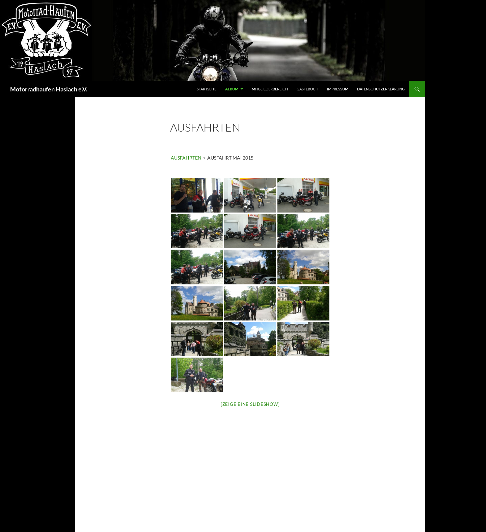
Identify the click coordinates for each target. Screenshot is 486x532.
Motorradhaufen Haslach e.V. (48, 89)
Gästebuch (307, 89)
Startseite (206, 89)
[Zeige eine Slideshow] (250, 404)
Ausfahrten (186, 158)
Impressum (337, 89)
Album (231, 89)
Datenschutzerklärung (381, 89)
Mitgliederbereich (270, 89)
